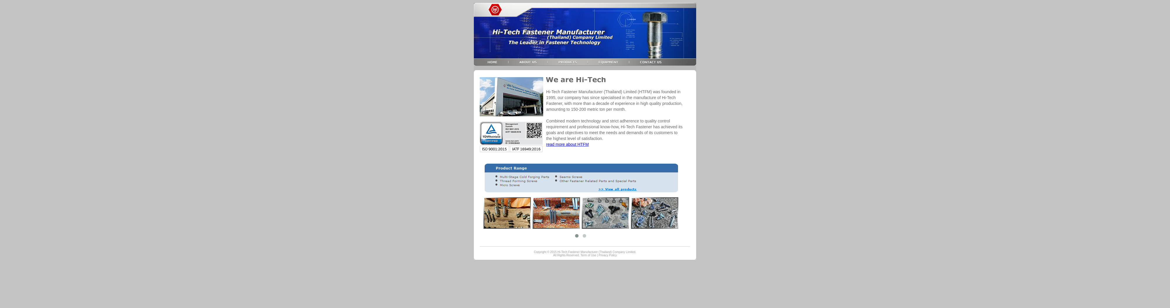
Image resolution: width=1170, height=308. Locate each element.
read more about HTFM (567, 144)
